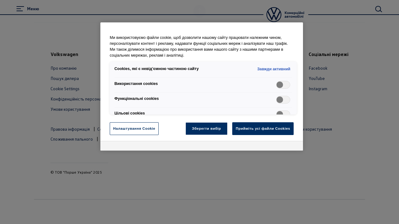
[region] (201, 86)
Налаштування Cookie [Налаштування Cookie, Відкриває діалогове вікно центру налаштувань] (134, 128)
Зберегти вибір (206, 128)
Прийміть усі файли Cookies (263, 128)
